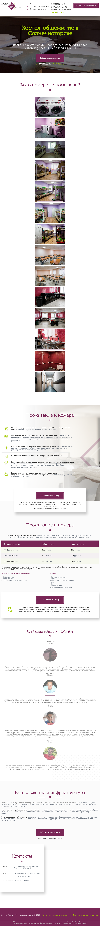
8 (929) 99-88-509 (22, 881)
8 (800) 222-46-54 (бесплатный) (27, 873)
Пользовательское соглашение (85, 915)
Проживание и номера (38, 9)
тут (12, 569)
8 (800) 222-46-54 (58, 4)
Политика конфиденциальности (55, 915)
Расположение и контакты (39, 6)
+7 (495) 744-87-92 (59, 7)
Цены (32, 4)
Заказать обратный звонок (86, 6)
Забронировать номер (50, 58)
